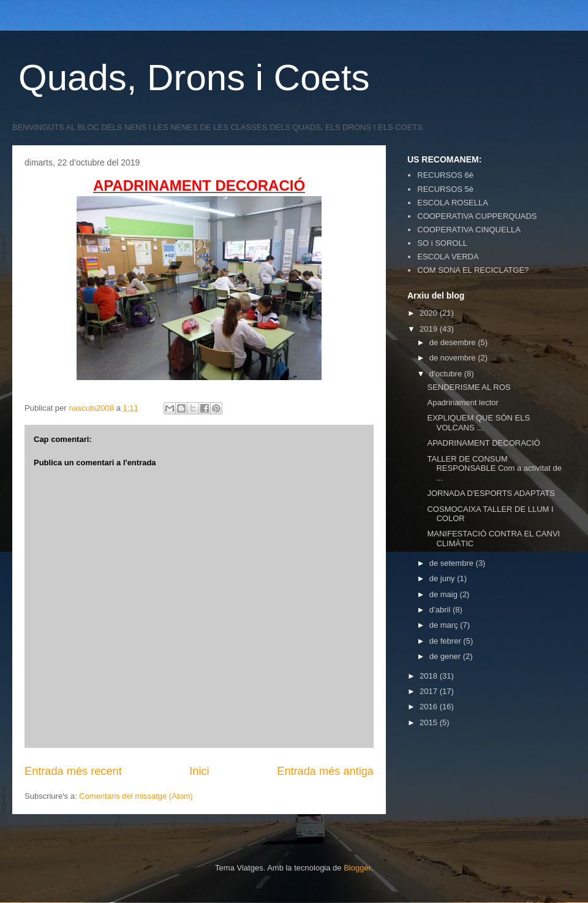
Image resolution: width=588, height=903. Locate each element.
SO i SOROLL (442, 243)
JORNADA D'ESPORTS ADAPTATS (490, 493)
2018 (430, 675)
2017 (430, 691)
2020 (430, 313)
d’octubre (446, 373)
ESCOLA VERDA (447, 256)
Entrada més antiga (325, 771)
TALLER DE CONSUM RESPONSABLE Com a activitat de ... (494, 468)
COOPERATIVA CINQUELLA (469, 229)
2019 (430, 328)
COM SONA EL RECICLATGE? (473, 270)
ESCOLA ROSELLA (452, 202)
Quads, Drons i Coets (194, 77)
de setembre (452, 563)
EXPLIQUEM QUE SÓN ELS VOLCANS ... (478, 422)
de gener (446, 656)
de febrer (446, 641)
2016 (430, 706)
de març (445, 625)
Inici (199, 771)
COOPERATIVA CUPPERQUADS (477, 216)
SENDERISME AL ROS (468, 387)
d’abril (441, 609)
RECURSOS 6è (445, 175)
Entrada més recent (73, 771)
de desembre (453, 342)
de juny (443, 578)
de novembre (453, 357)
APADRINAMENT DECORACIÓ (483, 443)
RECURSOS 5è (445, 189)
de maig (444, 594)
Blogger (357, 867)
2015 (430, 722)
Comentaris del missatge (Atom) (136, 796)
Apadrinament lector (462, 402)
